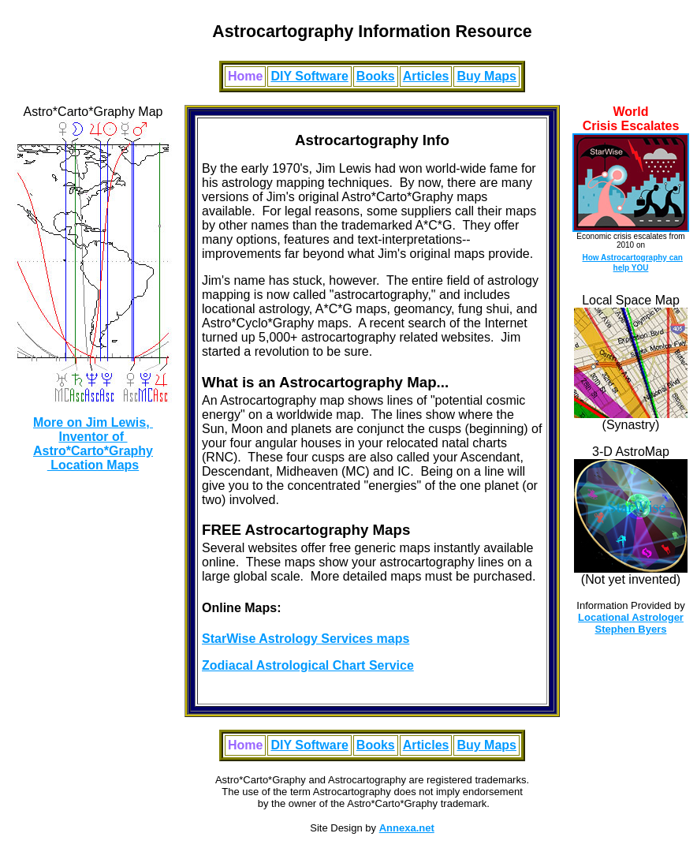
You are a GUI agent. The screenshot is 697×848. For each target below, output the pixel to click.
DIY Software (309, 76)
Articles (426, 76)
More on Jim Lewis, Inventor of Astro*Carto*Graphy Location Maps (93, 444)
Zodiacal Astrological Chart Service (308, 665)
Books (375, 76)
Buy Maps (486, 76)
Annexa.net (406, 828)
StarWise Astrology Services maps (305, 638)
